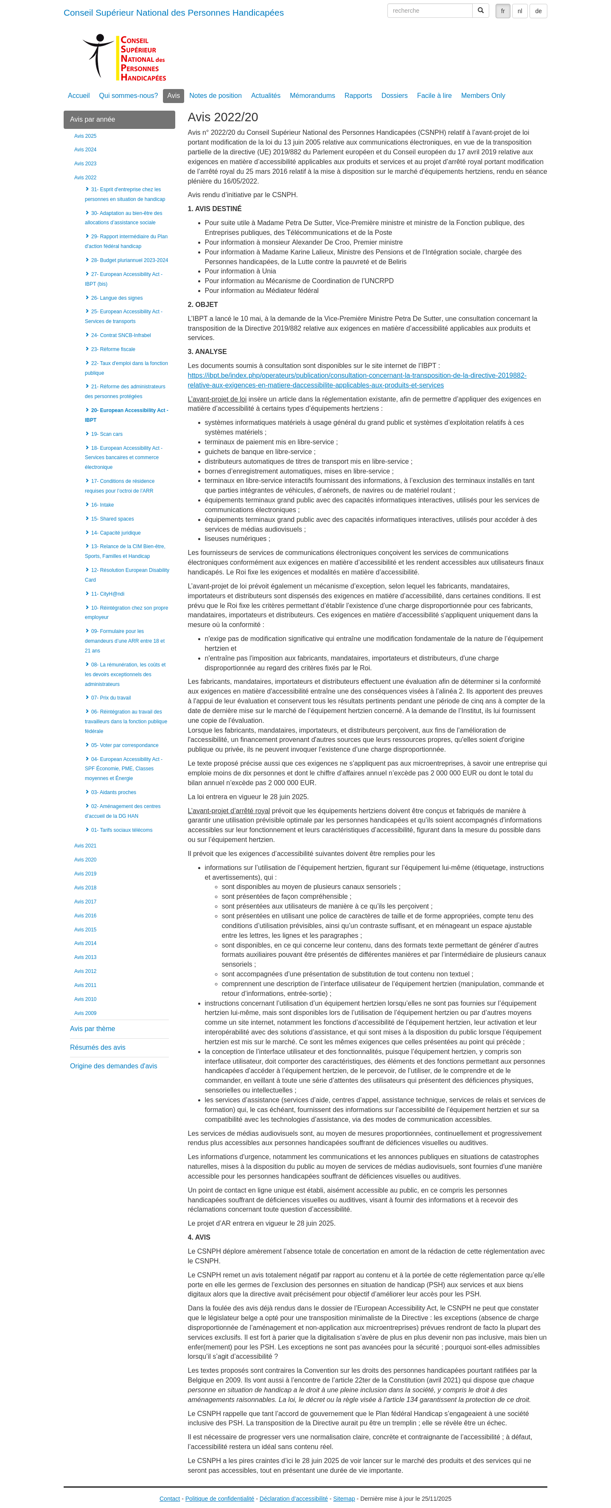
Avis (173, 95)
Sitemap (344, 1498)
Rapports (358, 95)
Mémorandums (312, 95)
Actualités (265, 95)
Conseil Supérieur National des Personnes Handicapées (174, 12)
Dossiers (394, 95)
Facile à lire (434, 95)
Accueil (79, 95)
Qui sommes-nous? (128, 95)
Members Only (483, 95)
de (538, 11)
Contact (170, 1498)
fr (503, 11)
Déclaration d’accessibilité (294, 1498)
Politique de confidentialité (220, 1498)
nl (520, 11)
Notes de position (215, 95)
